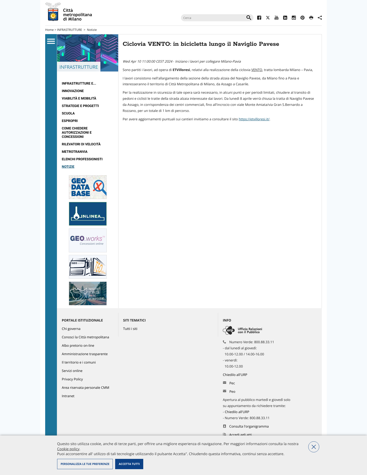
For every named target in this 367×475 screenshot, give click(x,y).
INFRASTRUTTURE (69, 30)
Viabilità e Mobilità (79, 98)
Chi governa (71, 329)
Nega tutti (313, 446)
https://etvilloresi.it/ (254, 119)
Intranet (68, 396)
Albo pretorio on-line (78, 345)
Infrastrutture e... (79, 84)
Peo (232, 391)
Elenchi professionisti (82, 159)
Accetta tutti (129, 464)
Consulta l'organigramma (249, 426)
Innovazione (73, 91)
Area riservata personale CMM (85, 388)
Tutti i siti (130, 329)
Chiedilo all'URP (235, 375)
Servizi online (72, 371)
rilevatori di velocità (81, 144)
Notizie (92, 30)
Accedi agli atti (240, 435)
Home (49, 30)
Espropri (70, 121)
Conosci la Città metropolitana (85, 337)
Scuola (68, 113)
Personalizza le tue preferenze (85, 464)
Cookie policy (68, 448)
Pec (232, 383)
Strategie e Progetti (80, 106)
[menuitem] (88, 83)
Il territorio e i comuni (79, 362)
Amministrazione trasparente (85, 354)
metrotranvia (75, 152)
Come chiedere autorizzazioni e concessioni (77, 132)
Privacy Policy (72, 379)
